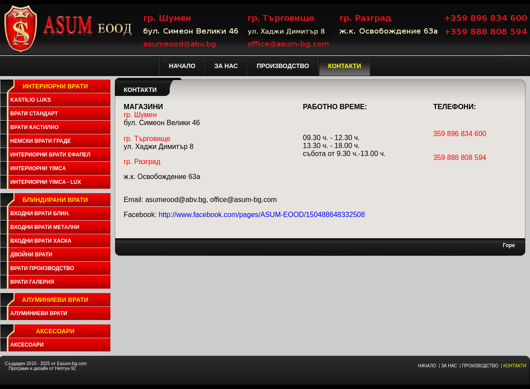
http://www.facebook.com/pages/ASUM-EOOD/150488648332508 (262, 214)
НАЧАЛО (427, 365)
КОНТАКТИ (514, 365)
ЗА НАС (449, 365)
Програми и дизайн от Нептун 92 (42, 368)
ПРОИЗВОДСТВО (480, 365)
